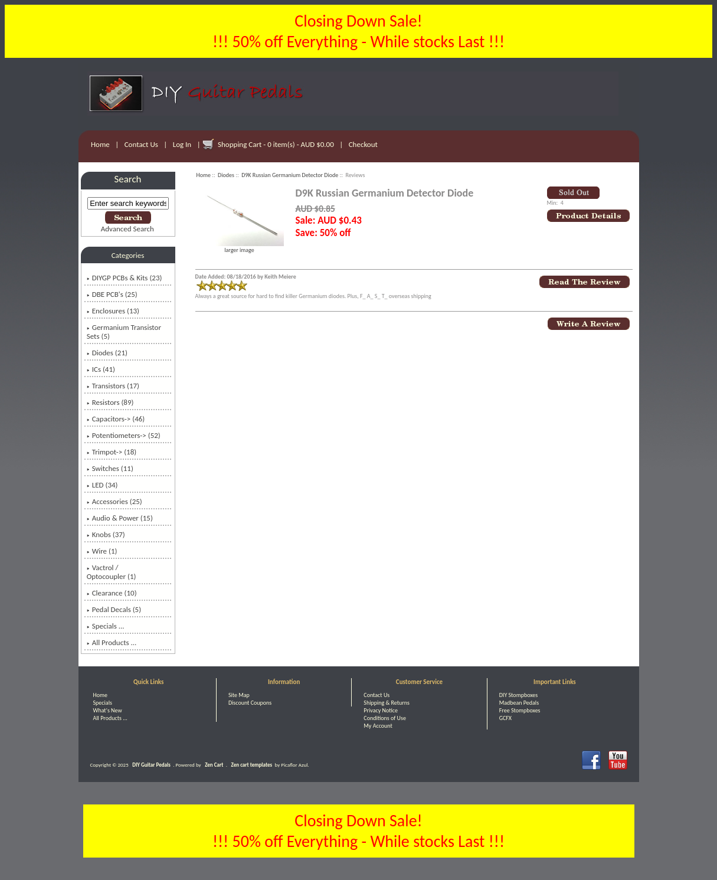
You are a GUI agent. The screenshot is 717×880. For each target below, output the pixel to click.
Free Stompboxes (520, 710)
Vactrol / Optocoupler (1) (111, 572)
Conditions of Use (385, 718)
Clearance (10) (112, 592)
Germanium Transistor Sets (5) (124, 332)
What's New (107, 710)
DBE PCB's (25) (112, 294)
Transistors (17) (113, 385)
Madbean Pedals (519, 702)
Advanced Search (127, 228)
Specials (102, 702)
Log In (182, 144)
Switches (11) (110, 468)
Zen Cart (214, 764)
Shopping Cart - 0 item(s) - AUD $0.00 (276, 144)
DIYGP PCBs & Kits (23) (124, 277)
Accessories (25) (114, 501)
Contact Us (141, 144)
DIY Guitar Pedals (151, 764)
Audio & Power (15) (120, 517)
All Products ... (112, 642)
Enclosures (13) (113, 310)
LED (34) (102, 484)
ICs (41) (101, 369)
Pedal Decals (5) (114, 609)
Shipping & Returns (387, 702)
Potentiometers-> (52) (124, 435)
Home (100, 144)
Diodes (226, 175)
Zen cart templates (251, 764)
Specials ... (106, 625)
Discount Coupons (249, 702)
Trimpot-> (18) (112, 451)
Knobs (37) (106, 534)
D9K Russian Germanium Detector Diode (289, 175)
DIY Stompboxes (518, 695)
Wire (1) (102, 551)
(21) (107, 352)
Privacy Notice (381, 710)
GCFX (505, 718)
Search (128, 179)
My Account (378, 725)
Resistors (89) (110, 402)
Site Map (239, 695)
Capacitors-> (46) (116, 418)
